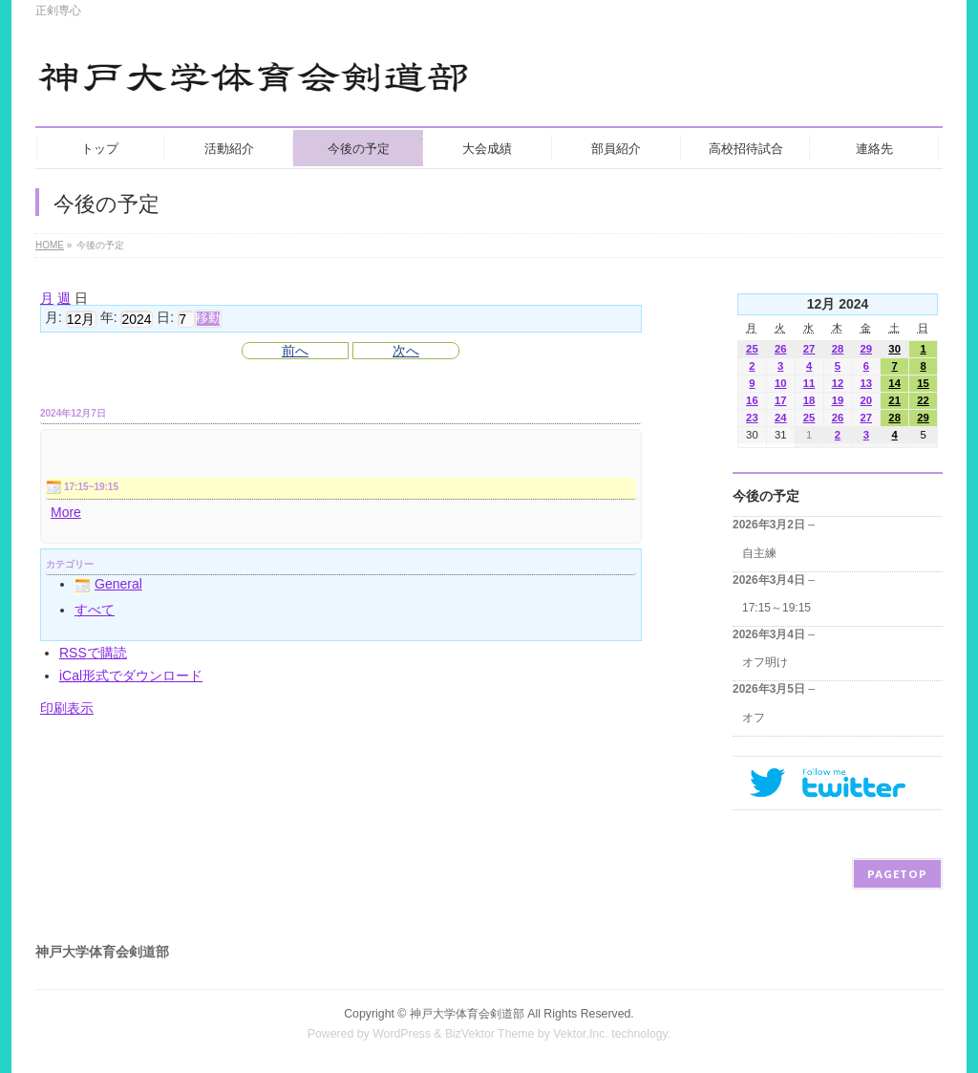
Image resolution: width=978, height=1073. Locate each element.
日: (165, 318)
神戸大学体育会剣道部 (467, 1013)
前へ (295, 350)
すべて (94, 609)
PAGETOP (897, 874)
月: (53, 318)
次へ (406, 350)
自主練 (759, 553)
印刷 (67, 708)
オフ (753, 717)
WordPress (401, 1034)
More (66, 512)
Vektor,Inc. (580, 1034)
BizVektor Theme (490, 1034)
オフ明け (765, 662)
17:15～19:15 (776, 607)
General (108, 583)
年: (108, 318)
